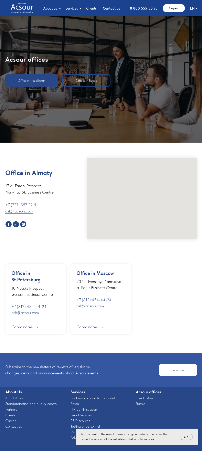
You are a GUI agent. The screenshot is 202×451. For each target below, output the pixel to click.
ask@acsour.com (19, 211)
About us (50, 8)
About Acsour (15, 398)
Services (72, 8)
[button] (178, 370)
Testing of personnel (85, 426)
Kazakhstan (144, 398)
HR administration (84, 409)
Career (10, 421)
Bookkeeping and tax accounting (95, 398)
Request (174, 8)
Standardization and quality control (31, 404)
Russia (140, 404)
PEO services (80, 421)
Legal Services (81, 415)
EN (192, 8)
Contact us (111, 8)
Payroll (75, 404)
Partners (11, 409)
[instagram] (23, 224)
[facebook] (9, 224)
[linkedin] (16, 224)
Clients (91, 8)
